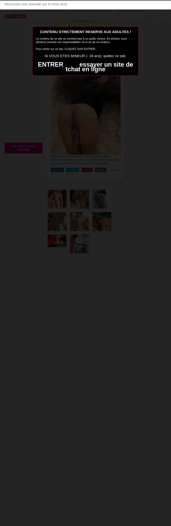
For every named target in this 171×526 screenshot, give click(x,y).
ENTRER (50, 64)
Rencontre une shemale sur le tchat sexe (36, 4)
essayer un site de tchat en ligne (99, 67)
